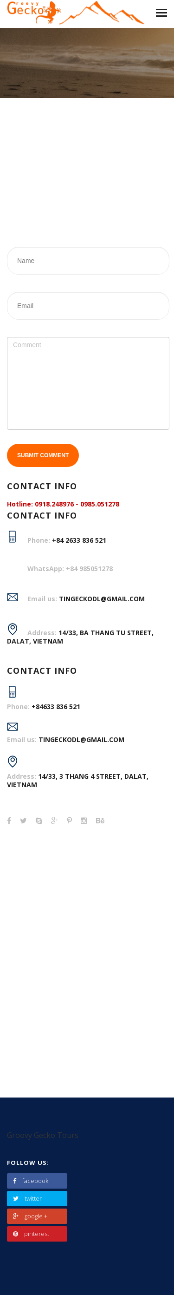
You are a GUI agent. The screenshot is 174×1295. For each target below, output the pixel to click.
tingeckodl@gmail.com (81, 739)
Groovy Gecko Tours (42, 1135)
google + (30, 1216)
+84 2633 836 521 (79, 540)
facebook (30, 1181)
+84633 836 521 (56, 706)
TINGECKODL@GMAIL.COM (102, 598)
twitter (27, 1198)
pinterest (31, 1233)
